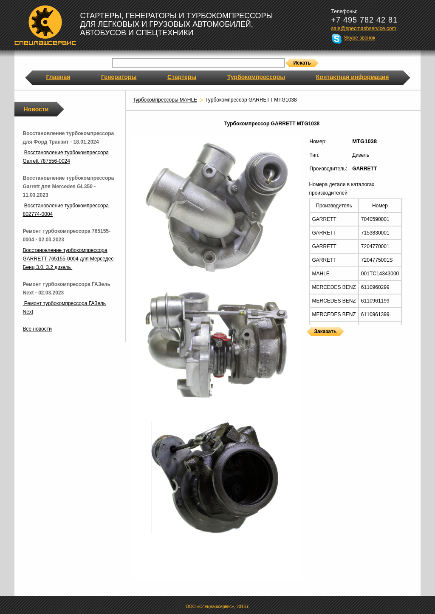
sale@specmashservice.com (363, 28)
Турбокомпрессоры (256, 77)
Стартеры (181, 77)
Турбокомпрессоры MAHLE (165, 100)
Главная (58, 77)
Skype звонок (360, 38)
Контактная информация (352, 77)
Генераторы (118, 77)
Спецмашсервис (45, 25)
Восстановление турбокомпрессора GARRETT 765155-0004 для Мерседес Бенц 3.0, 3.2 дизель (68, 258)
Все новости (37, 329)
